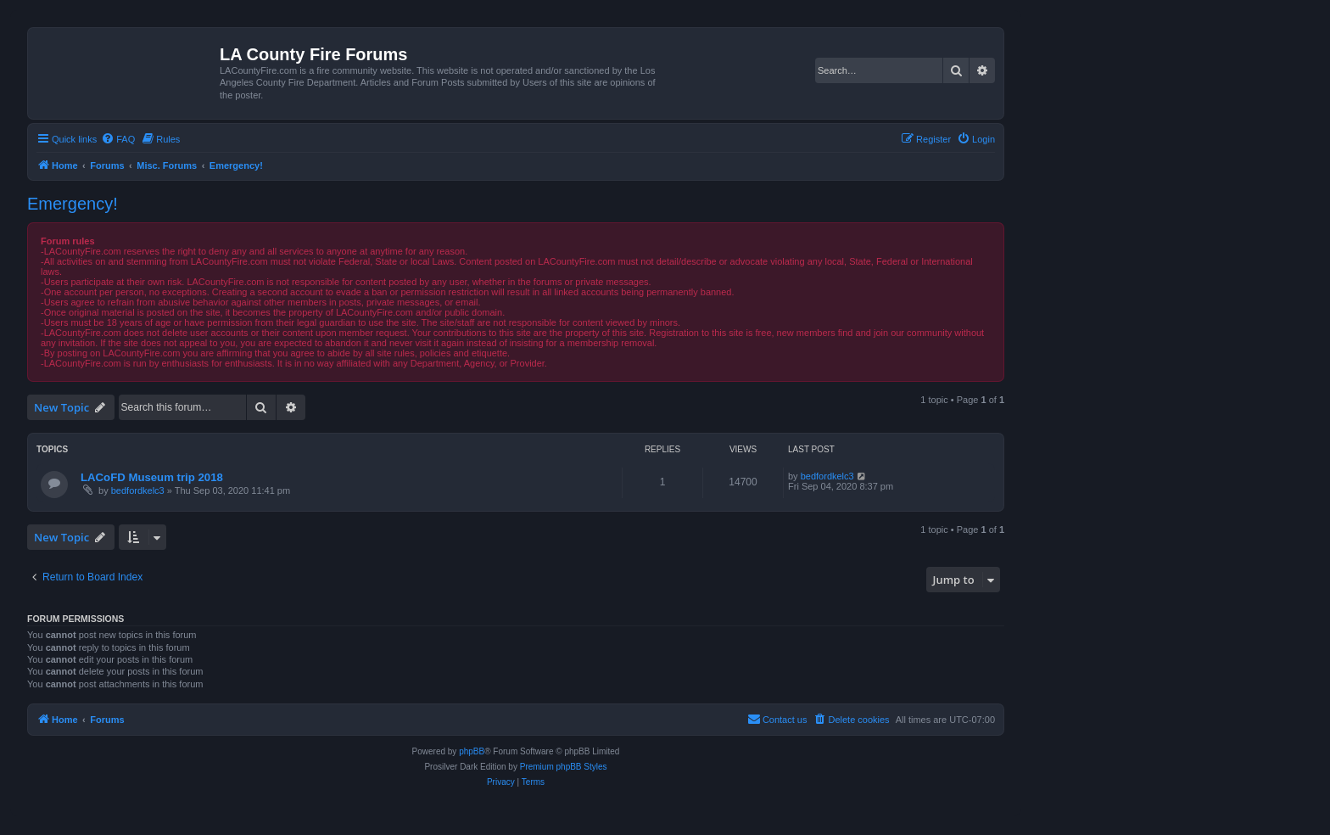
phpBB (471, 751)
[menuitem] (118, 139)
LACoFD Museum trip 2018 (152, 477)
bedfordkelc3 (138, 490)
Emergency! (72, 203)
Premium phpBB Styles (563, 766)
